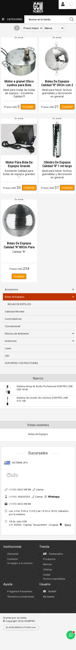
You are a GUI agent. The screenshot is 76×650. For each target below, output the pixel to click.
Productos (49, 559)
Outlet (46, 574)
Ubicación (13, 553)
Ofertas (47, 569)
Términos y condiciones (20, 596)
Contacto (12, 559)
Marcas (47, 564)
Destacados (53, 553)
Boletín (49, 591)
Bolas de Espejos (38, 434)
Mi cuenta (48, 596)
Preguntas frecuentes (19, 591)
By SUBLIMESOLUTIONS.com (21, 627)
